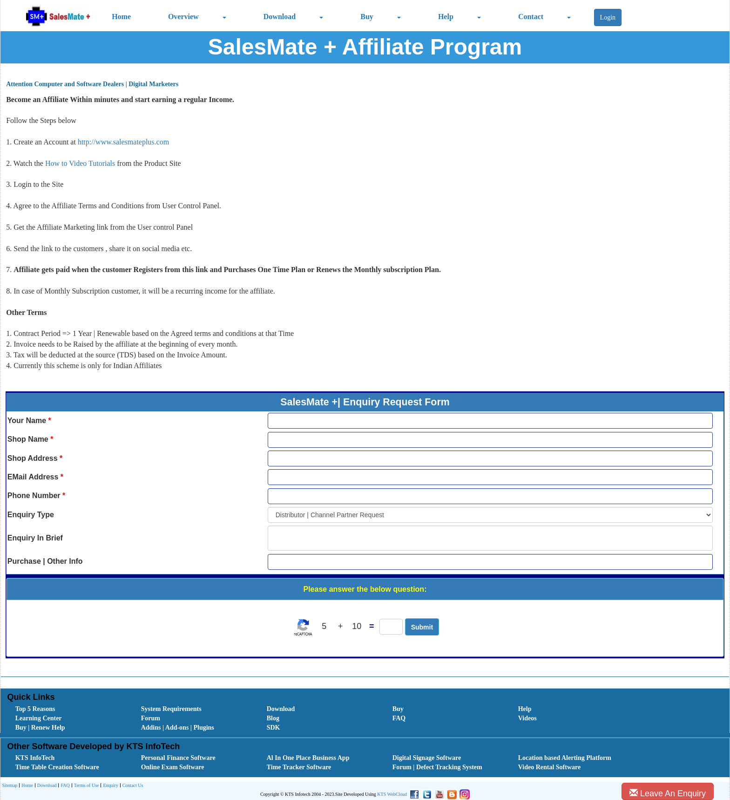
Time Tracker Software (299, 767)
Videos (527, 718)
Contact (530, 17)
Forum (150, 718)
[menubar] (367, 718)
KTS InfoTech (35, 757)
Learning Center (38, 718)
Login (607, 17)
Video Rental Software (549, 767)
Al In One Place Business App (308, 757)
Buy (366, 17)
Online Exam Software (172, 767)
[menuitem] (68, 709)
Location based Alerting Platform (564, 757)
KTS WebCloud (392, 794)
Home (121, 17)
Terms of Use (85, 786)
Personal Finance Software (178, 757)
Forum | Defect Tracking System (437, 767)
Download (280, 17)
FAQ (399, 718)
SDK (273, 727)
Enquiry (109, 786)
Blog (273, 718)
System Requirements (171, 708)
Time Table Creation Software (57, 767)
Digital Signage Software (426, 757)
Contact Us (131, 786)
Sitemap (10, 785)
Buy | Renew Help (40, 727)
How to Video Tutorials (81, 163)
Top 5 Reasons (35, 708)
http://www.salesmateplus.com (123, 142)
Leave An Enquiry (667, 793)
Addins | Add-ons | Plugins (177, 727)
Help (445, 17)
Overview (183, 17)
